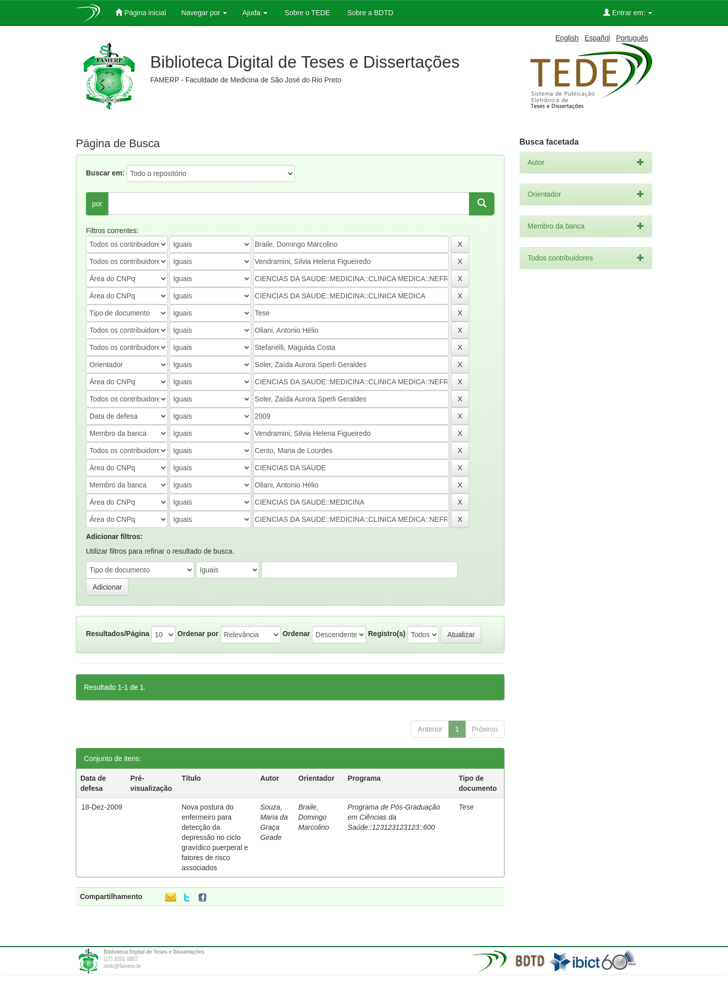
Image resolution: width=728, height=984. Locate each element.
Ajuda (254, 13)
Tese (466, 807)
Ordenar (296, 634)
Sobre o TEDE (306, 13)
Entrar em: (627, 12)
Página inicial (140, 12)
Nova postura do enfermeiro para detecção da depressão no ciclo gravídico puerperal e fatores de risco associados (214, 837)
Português (632, 38)
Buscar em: (105, 173)
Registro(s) (386, 634)
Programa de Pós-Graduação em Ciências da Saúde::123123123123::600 (394, 817)
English (567, 38)
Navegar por (204, 13)
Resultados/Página (117, 634)
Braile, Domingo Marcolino (313, 817)
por (97, 204)
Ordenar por (197, 634)
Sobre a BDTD (369, 13)
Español (597, 38)
